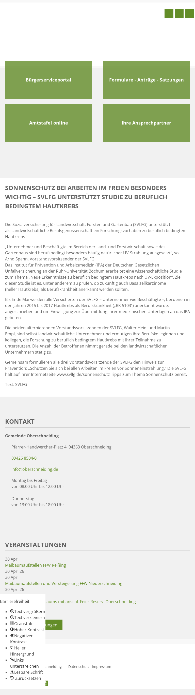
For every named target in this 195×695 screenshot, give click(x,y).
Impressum (101, 666)
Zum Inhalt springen (19, 692)
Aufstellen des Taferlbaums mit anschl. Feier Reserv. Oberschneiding (70, 601)
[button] (27, 611)
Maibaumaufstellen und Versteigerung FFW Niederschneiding (63, 583)
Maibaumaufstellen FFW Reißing (35, 565)
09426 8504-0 (24, 458)
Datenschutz (79, 666)
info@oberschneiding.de (34, 469)
